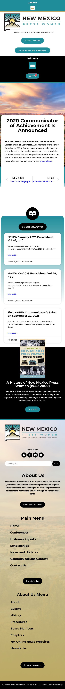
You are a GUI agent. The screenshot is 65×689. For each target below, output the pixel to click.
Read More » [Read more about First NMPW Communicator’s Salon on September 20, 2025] (12, 333)
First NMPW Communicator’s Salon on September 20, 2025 (32, 314)
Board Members (22, 628)
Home (14, 526)
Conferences (19, 532)
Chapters (17, 635)
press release (45, 161)
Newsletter (19, 648)
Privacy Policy (32, 685)
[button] (32, 8)
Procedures (19, 622)
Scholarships (19, 545)
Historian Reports (23, 539)
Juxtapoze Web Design (55, 685)
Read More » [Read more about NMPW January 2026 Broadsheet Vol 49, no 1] (12, 255)
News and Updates (24, 552)
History (16, 615)
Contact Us (18, 565)
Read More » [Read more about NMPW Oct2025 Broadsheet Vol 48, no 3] (12, 294)
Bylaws (16, 608)
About (15, 602)
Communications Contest (29, 559)
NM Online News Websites (30, 641)
